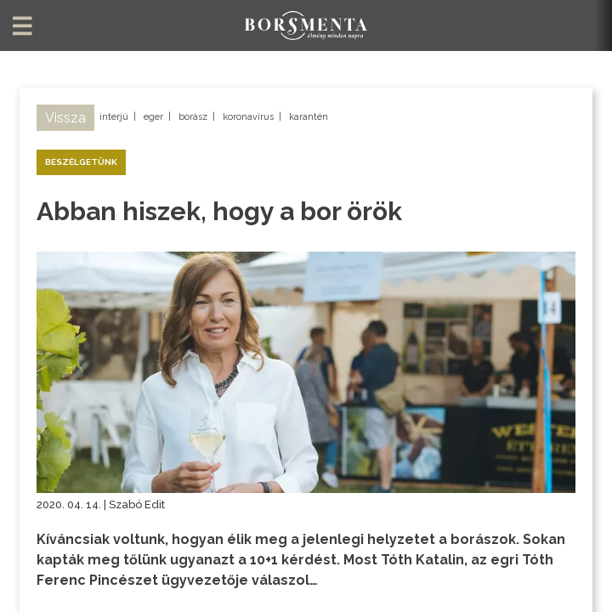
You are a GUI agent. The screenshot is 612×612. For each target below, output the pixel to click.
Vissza (65, 118)
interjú (113, 116)
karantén (308, 116)
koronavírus (248, 116)
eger (153, 116)
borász (192, 116)
